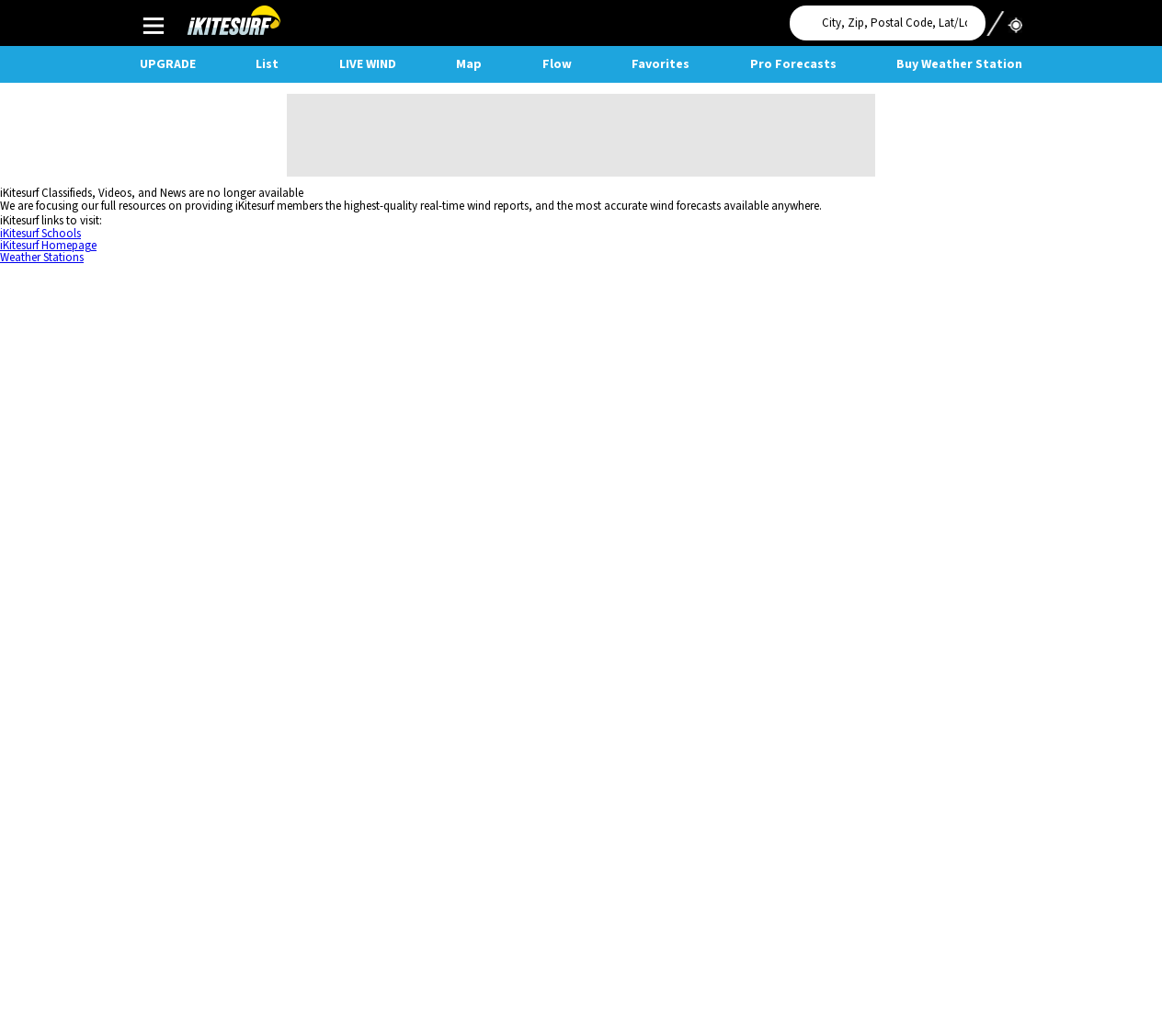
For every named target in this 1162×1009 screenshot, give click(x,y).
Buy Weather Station (959, 64)
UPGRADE (168, 64)
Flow (557, 64)
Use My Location (1003, 17)
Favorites (660, 64)
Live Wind (367, 64)
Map (469, 64)
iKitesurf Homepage (48, 245)
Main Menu (153, 25)
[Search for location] (887, 23)
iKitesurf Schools (40, 233)
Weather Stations (42, 257)
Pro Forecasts (793, 64)
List (267, 64)
